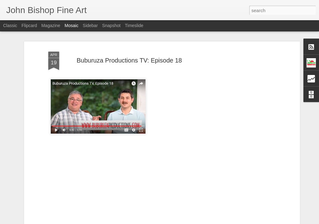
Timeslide (134, 25)
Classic (10, 25)
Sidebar (90, 25)
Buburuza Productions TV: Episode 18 (129, 56)
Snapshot (111, 25)
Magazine (50, 25)
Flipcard (29, 25)
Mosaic (71, 25)
